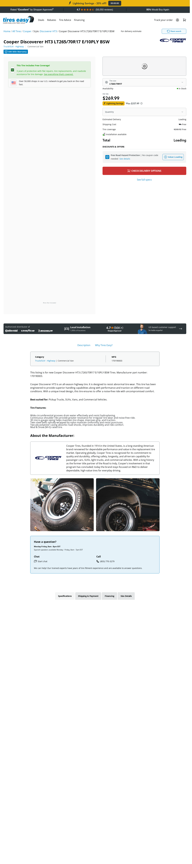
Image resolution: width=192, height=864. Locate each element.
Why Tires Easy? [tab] (104, 345)
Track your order (163, 20)
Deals (41, 20)
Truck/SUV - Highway (14, 46)
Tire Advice (65, 20)
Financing (79, 20)
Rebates (51, 20)
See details (124, 158)
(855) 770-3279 (105, 561)
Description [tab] (83, 345)
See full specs (144, 179)
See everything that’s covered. (58, 74)
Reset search (153, 31)
